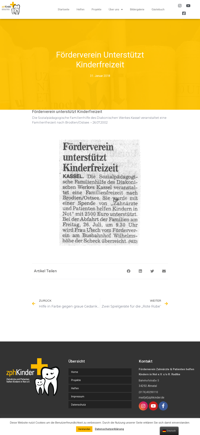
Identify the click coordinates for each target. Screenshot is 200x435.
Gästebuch (158, 9)
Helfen (80, 9)
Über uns (116, 9)
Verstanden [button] (84, 429)
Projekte (96, 9)
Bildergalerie (137, 9)
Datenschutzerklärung (109, 429)
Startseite (63, 9)
